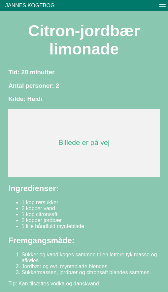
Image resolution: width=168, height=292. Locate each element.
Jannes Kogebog (29, 5)
